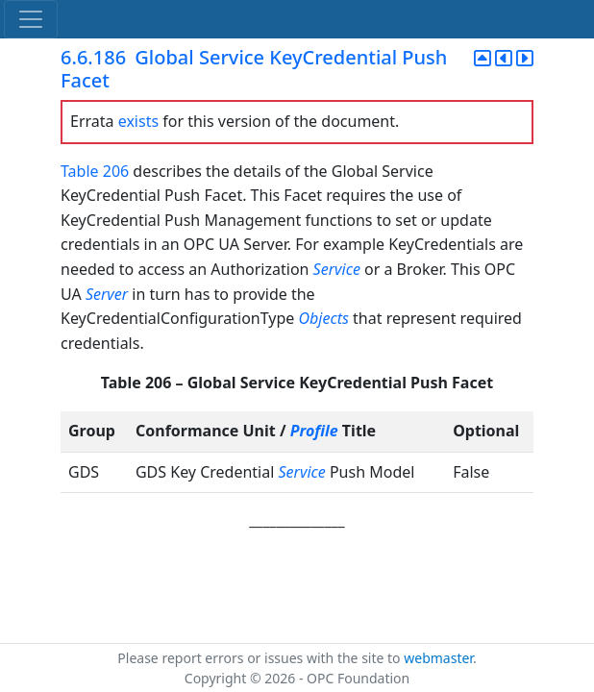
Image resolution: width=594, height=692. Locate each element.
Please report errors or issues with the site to (260, 658)
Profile (314, 430)
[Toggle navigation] (31, 19)
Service (336, 269)
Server (107, 294)
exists (138, 121)
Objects (324, 318)
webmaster (438, 658)
